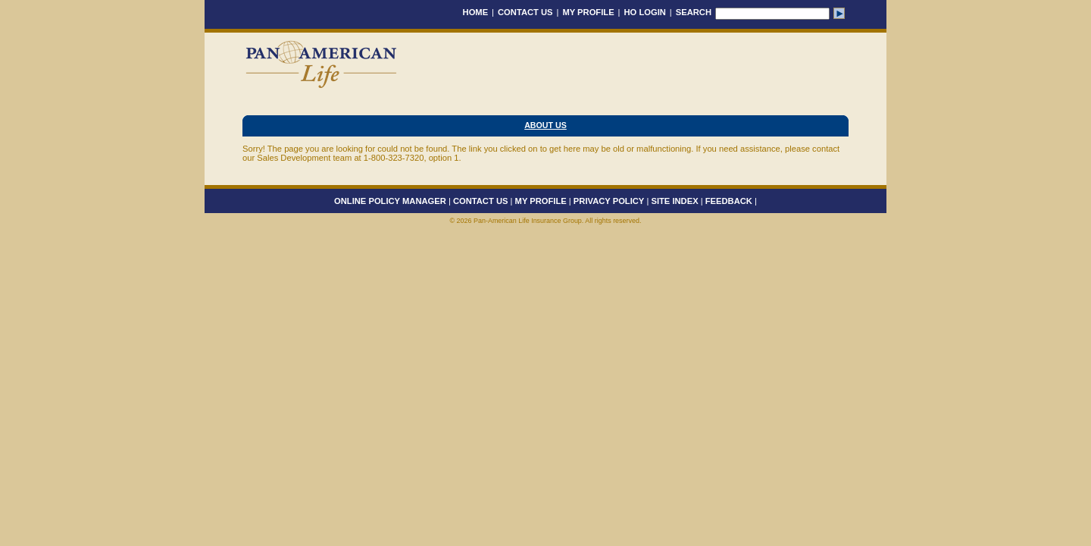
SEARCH (693, 12)
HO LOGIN (645, 12)
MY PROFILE (588, 12)
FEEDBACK (728, 201)
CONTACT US (525, 12)
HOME (476, 12)
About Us (545, 125)
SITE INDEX (674, 201)
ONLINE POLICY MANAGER (390, 201)
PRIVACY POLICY (609, 201)
